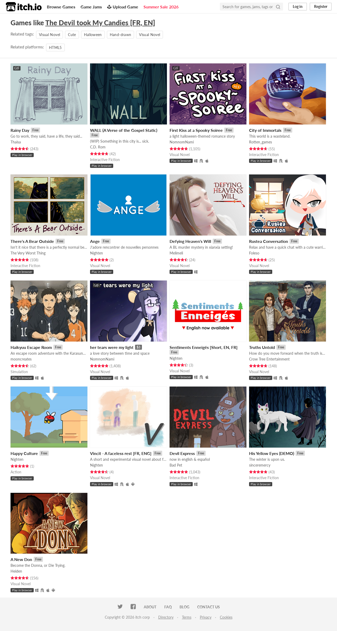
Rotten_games (260, 142)
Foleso (254, 253)
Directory (166, 617)
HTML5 (55, 47)
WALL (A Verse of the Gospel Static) (123, 130)
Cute (72, 34)
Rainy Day (20, 130)
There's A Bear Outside (32, 241)
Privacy (205, 617)
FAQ (168, 607)
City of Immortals (265, 130)
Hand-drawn (120, 34)
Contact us (208, 607)
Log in (298, 6)
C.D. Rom (98, 147)
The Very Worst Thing (28, 253)
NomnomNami (182, 142)
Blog (184, 607)
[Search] (278, 7)
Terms (186, 617)
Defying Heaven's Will (190, 241)
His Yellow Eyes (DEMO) (271, 453)
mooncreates (21, 359)
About (150, 607)
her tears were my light (111, 347)
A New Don (21, 559)
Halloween (93, 34)
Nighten (96, 253)
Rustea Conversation (268, 241)
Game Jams (91, 6)
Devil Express (182, 453)
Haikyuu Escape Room (31, 347)
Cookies (226, 617)
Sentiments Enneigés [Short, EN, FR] (203, 347)
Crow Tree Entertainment (269, 359)
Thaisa (16, 142)
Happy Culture (24, 453)
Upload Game (122, 6)
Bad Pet (176, 465)
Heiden (16, 571)
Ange (95, 241)
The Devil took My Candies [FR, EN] (100, 22)
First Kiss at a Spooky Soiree (196, 130)
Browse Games (61, 6)
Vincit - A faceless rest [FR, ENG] (120, 453)
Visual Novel (49, 34)
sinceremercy (259, 465)
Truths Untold (262, 347)
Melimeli (176, 253)
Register (320, 6)
